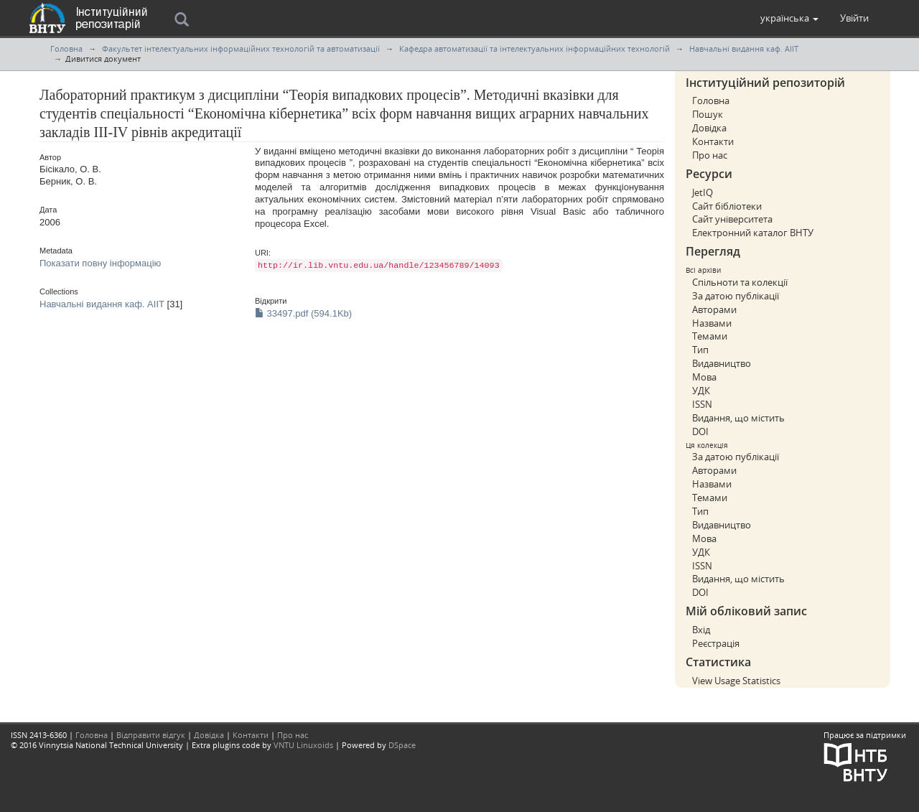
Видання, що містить (738, 417)
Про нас (709, 155)
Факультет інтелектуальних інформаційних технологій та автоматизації (241, 48)
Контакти (713, 141)
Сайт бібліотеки (727, 206)
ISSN (702, 404)
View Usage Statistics (736, 680)
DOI (700, 431)
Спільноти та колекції (740, 282)
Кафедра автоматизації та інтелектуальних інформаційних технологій (534, 48)
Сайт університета (732, 219)
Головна (66, 48)
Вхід (701, 629)
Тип (700, 349)
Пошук (707, 114)
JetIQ (702, 192)
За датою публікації (735, 295)
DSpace (402, 744)
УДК (701, 390)
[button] (789, 18)
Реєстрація (716, 643)
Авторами (714, 309)
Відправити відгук (150, 734)
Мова (704, 376)
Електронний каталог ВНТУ (752, 232)
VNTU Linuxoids (303, 744)
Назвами (712, 323)
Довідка (709, 127)
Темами (709, 336)
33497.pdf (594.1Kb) (303, 313)
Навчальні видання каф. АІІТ (743, 48)
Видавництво (721, 363)
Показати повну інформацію (100, 263)
